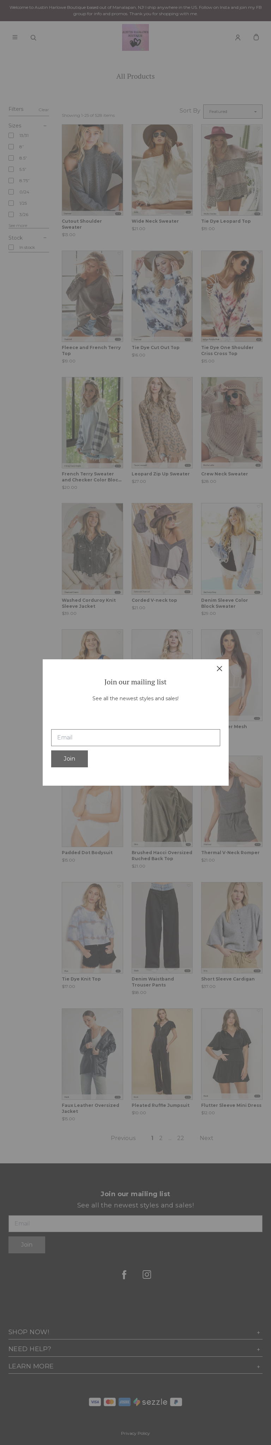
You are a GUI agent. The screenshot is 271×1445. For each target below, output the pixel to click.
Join (69, 758)
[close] (219, 668)
